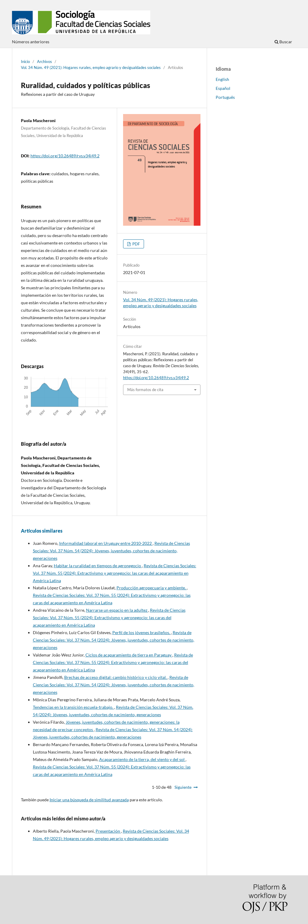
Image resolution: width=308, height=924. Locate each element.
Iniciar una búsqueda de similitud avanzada (89, 799)
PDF (135, 244)
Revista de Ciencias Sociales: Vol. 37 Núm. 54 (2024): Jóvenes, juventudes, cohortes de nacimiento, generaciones (111, 551)
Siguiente (182, 787)
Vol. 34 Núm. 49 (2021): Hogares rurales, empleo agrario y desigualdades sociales (91, 67)
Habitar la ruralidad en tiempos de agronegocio (98, 565)
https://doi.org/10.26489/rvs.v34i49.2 (64, 155)
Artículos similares (41, 531)
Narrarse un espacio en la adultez (117, 610)
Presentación (108, 831)
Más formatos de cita (145, 389)
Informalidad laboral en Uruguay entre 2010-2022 (106, 543)
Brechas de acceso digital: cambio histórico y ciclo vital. (116, 677)
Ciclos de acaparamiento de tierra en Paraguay (128, 654)
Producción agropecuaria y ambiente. (152, 587)
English (222, 79)
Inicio (25, 61)
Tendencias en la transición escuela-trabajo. (73, 707)
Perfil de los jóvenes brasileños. (141, 632)
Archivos (44, 61)
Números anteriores (30, 41)
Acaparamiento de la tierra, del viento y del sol (142, 759)
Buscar (283, 41)
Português (225, 97)
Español (223, 88)
